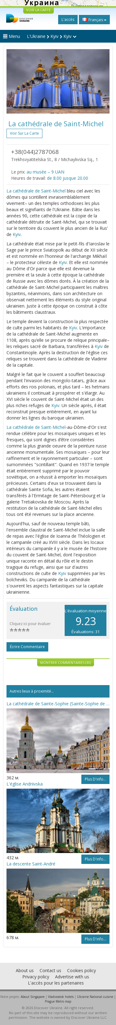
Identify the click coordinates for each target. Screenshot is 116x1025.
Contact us (50, 970)
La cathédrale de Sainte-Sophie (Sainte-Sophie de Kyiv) (58, 704)
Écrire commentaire (27, 646)
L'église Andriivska (24, 784)
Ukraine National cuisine (95, 997)
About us (25, 970)
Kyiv (17, 234)
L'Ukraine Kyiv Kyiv (51, 36)
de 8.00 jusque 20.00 (67, 178)
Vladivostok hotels (61, 997)
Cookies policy (81, 970)
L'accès (68, 19)
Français (94, 19)
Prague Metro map (58, 1001)
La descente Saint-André (30, 864)
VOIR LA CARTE (38, 9)
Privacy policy (35, 977)
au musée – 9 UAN (45, 172)
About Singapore (33, 997)
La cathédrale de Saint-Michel (36, 191)
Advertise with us (72, 977)
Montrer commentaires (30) (65, 662)
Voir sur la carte (24, 133)
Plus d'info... (95, 779)
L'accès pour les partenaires (56, 983)
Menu (11, 36)
